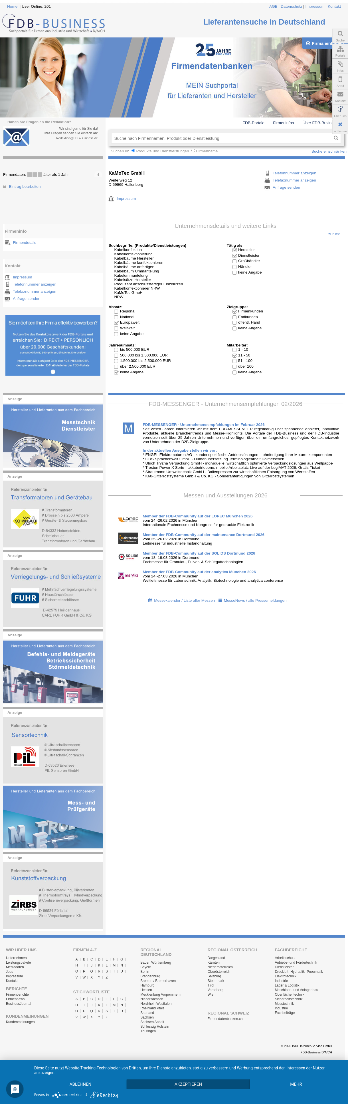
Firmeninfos (283, 123)
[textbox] (221, 138)
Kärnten (214, 962)
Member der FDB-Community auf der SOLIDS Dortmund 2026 (199, 553)
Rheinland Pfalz (152, 1008)
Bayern (145, 967)
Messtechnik (284, 1004)
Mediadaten (15, 967)
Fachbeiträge (285, 1013)
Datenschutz (291, 6)
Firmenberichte (17, 995)
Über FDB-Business (320, 123)
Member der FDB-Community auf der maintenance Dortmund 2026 (203, 535)
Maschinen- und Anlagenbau (296, 990)
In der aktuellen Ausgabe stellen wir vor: (180, 450)
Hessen (146, 990)
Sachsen (147, 1017)
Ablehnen (80, 1084)
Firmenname (207, 151)
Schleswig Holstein (154, 1027)
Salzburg (214, 976)
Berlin (144, 972)
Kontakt (334, 6)
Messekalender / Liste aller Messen (184, 600)
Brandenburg (150, 976)
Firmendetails (24, 242)
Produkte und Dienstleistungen (162, 151)
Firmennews (15, 999)
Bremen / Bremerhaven (158, 981)
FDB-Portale (253, 123)
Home (12, 6)
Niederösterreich (220, 967)
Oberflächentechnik (289, 995)
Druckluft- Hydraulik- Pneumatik (299, 972)
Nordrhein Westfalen (155, 1004)
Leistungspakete (18, 962)
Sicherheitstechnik (288, 999)
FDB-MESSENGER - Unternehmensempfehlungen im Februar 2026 (204, 425)
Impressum (315, 6)
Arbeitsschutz (285, 958)
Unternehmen (16, 958)
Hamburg (147, 985)
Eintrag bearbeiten (25, 186)
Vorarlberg (215, 990)
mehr (296, 1084)
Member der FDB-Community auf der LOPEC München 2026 (197, 516)
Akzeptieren (188, 1084)
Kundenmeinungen (20, 1022)
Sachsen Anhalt (152, 1022)
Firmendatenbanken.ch (225, 1019)
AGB (273, 6)
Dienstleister (284, 967)
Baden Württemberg (155, 962)
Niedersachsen (151, 999)
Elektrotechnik (285, 976)
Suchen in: (120, 151)
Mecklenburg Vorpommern (160, 995)
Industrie (281, 981)
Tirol (211, 985)
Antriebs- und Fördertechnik (296, 962)
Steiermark (216, 981)
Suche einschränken (329, 151)
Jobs (9, 972)
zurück (334, 234)
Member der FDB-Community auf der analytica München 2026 (199, 572)
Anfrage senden (26, 298)
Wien (211, 995)
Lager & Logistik (287, 985)
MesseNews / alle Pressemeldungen (255, 600)
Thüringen (148, 1031)
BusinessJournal (18, 1004)
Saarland (147, 1013)
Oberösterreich (219, 972)
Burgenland (216, 958)
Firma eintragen (325, 43)
